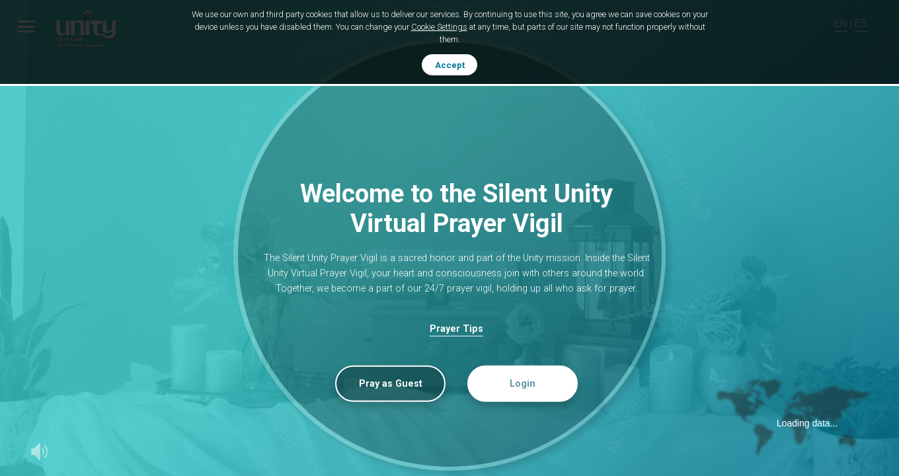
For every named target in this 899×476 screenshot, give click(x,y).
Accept (450, 65)
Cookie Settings (439, 27)
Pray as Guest (390, 383)
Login (522, 383)
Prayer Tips (456, 329)
